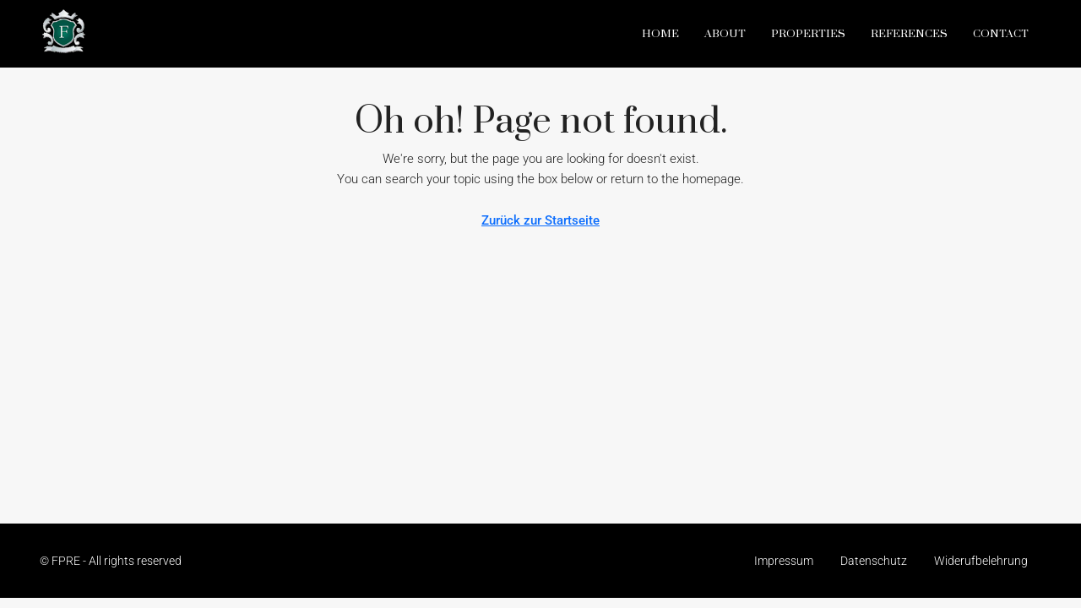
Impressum (783, 560)
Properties (808, 34)
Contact (1001, 34)
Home (660, 34)
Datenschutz (873, 560)
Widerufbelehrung (981, 560)
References (909, 34)
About (725, 34)
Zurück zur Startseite (540, 220)
